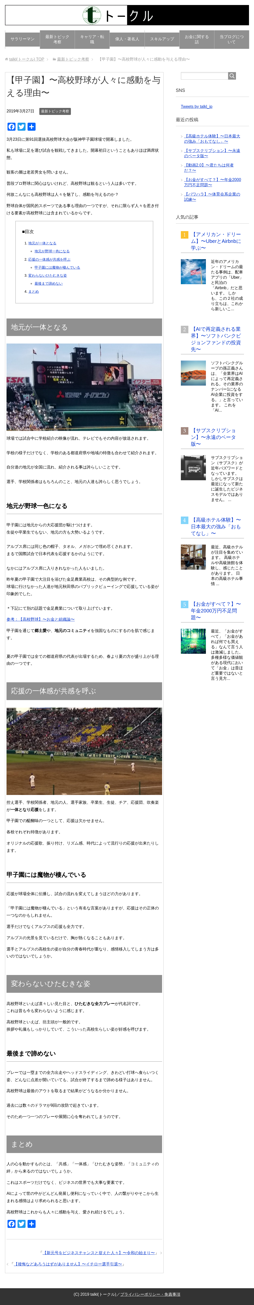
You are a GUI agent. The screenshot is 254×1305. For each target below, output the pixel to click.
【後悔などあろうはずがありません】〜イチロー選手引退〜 (68, 1264)
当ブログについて (232, 39)
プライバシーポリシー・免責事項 (150, 1294)
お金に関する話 (197, 39)
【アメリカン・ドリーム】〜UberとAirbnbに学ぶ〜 (216, 241)
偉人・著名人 (127, 39)
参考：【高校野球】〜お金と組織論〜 (41, 619)
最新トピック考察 (57, 39)
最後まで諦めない (49, 283)
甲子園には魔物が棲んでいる (57, 267)
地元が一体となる (42, 243)
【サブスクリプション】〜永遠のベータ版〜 (213, 437)
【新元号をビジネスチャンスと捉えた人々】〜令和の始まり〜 (99, 1253)
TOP (26, 59)
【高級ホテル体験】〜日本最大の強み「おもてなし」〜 (216, 526)
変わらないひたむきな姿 (47, 275)
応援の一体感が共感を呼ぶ (49, 259)
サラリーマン (23, 39)
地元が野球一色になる (52, 251)
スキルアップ (162, 39)
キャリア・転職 (92, 39)
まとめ (33, 291)
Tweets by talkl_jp (196, 106)
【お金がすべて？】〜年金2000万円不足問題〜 (216, 610)
